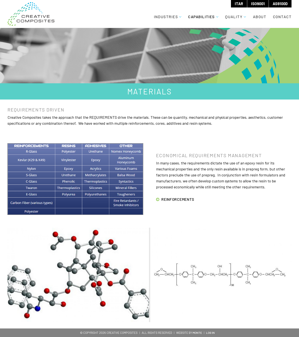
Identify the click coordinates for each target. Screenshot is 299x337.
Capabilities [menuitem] (201, 16)
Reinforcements (177, 199)
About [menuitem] (259, 16)
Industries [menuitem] (166, 16)
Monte (197, 332)
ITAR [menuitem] (239, 3)
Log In (210, 332)
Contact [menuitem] (282, 16)
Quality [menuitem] (233, 16)
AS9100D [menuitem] (280, 3)
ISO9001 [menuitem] (258, 3)
